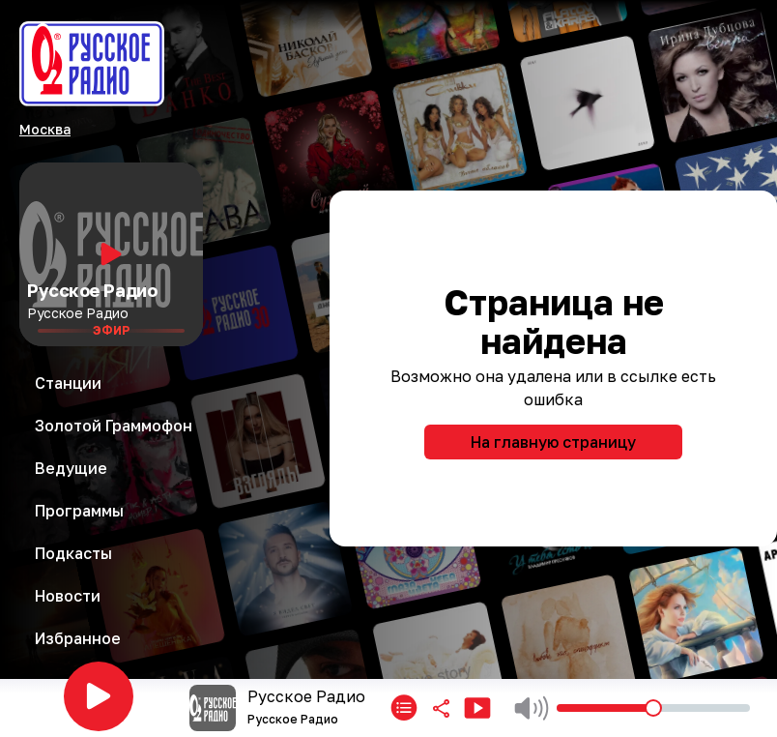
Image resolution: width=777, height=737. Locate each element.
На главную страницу (553, 442)
